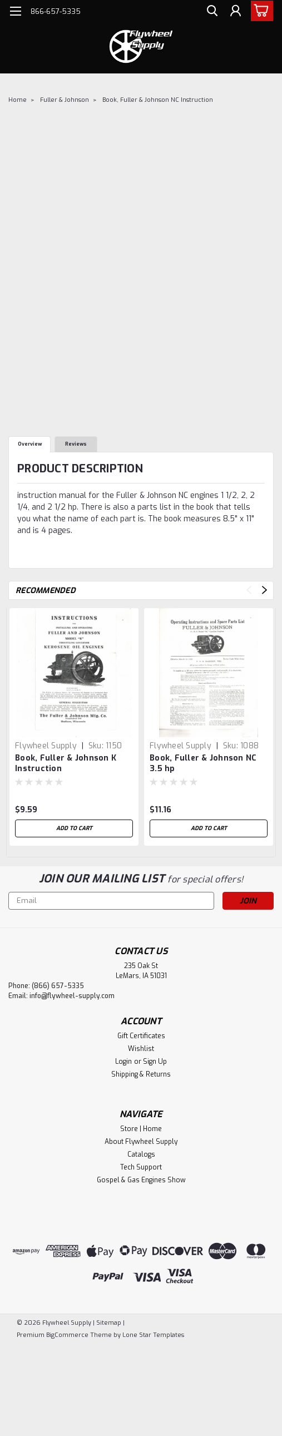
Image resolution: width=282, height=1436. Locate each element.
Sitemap (108, 1323)
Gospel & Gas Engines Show (141, 1180)
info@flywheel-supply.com (72, 995)
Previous (249, 590)
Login (123, 1061)
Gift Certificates (141, 1036)
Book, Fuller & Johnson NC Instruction (157, 100)
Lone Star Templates (153, 1335)
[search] (209, 12)
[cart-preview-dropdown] (259, 11)
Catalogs (141, 1154)
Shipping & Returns (141, 1074)
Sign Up (155, 1061)
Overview (30, 444)
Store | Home (141, 1128)
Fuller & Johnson (64, 100)
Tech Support (141, 1167)
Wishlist (141, 1048)
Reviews (76, 444)
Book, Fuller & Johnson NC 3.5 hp (203, 763)
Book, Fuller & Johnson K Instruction (65, 763)
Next (264, 590)
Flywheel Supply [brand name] (46, 746)
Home (17, 100)
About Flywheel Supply (141, 1141)
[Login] (234, 12)
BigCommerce (67, 1335)
